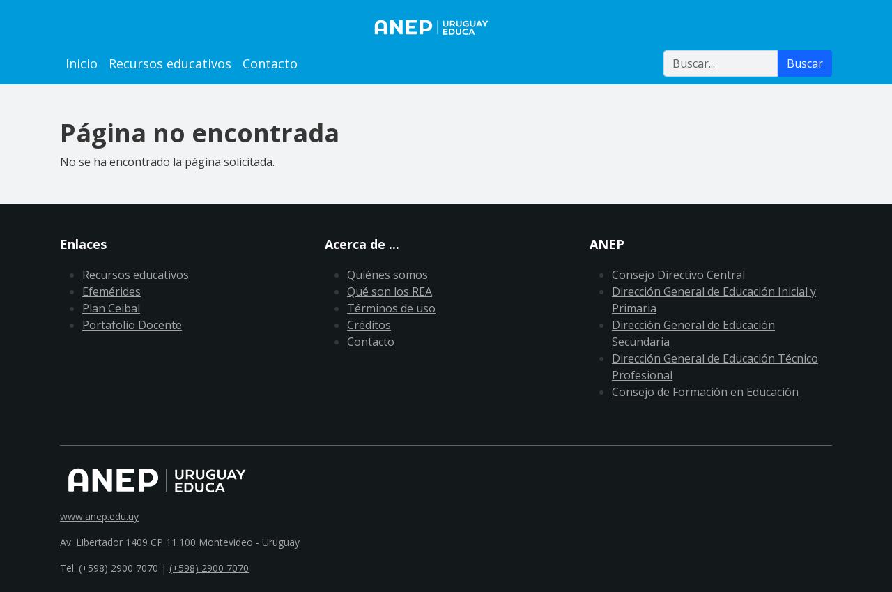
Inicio (82, 63)
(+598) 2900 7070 (209, 568)
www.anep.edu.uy (99, 516)
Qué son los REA (389, 291)
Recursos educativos (170, 63)
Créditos (369, 325)
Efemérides (111, 291)
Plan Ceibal (111, 308)
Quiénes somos (387, 274)
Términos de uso (391, 308)
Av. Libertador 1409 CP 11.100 (128, 542)
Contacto (270, 63)
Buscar (805, 63)
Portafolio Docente (132, 325)
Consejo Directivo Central (678, 274)
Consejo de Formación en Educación (705, 392)
